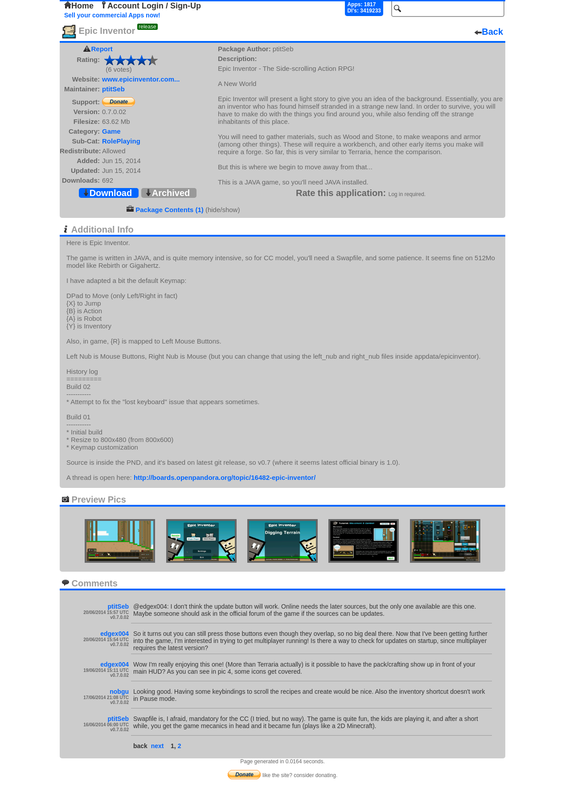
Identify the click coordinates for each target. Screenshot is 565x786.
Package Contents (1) (169, 209)
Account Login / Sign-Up (150, 5)
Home (79, 5)
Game (111, 131)
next (157, 745)
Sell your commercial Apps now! (112, 15)
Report (102, 49)
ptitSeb (113, 89)
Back (489, 32)
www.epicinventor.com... (141, 79)
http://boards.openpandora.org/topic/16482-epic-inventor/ (224, 477)
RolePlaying (121, 141)
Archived (167, 193)
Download (107, 193)
